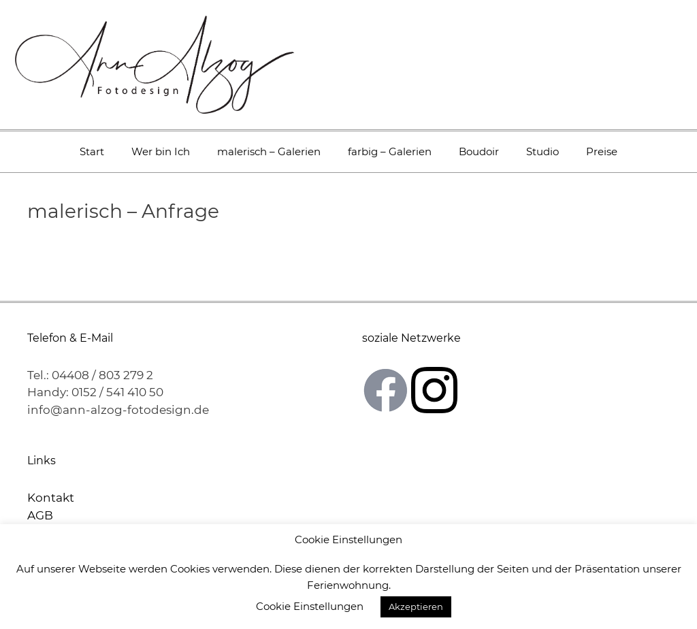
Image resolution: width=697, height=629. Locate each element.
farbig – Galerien (390, 151)
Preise (601, 151)
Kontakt (50, 497)
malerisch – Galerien (269, 151)
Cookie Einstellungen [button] (309, 606)
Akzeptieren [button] (416, 606)
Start (92, 151)
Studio (542, 151)
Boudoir (479, 151)
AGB (40, 515)
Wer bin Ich (160, 151)
